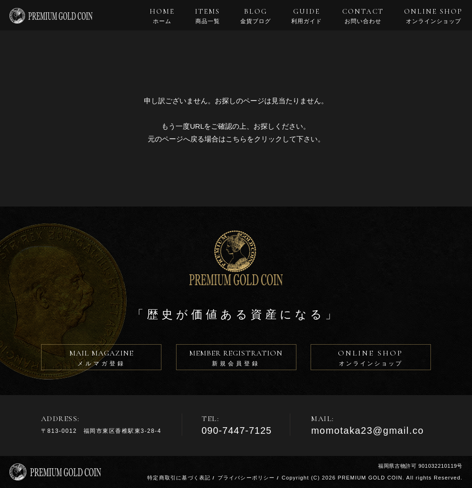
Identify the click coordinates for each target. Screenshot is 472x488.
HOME (162, 16)
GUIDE (306, 16)
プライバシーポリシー (246, 477)
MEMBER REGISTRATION (236, 359)
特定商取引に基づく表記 (179, 477)
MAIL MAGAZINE (101, 359)
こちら (236, 139)
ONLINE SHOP (433, 16)
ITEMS (207, 16)
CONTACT (363, 16)
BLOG (255, 16)
